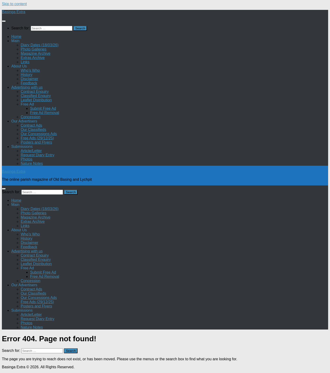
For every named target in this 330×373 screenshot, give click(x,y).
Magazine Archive (35, 53)
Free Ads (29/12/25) (37, 138)
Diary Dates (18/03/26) (40, 45)
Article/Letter (31, 151)
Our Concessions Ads (39, 134)
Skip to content (14, 4)
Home (16, 37)
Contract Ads (31, 125)
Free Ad (27, 104)
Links (25, 62)
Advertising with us (27, 87)
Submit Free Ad (43, 108)
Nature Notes (32, 163)
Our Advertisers (24, 121)
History (26, 75)
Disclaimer (29, 79)
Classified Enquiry (36, 96)
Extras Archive (33, 58)
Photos (26, 159)
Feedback (29, 83)
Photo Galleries (33, 49)
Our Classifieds (33, 130)
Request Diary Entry (37, 155)
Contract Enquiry (35, 92)
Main (15, 41)
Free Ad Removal (44, 113)
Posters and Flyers (36, 142)
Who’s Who (30, 70)
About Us (19, 66)
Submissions (22, 147)
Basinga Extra (13, 12)
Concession (30, 117)
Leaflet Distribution (36, 100)
